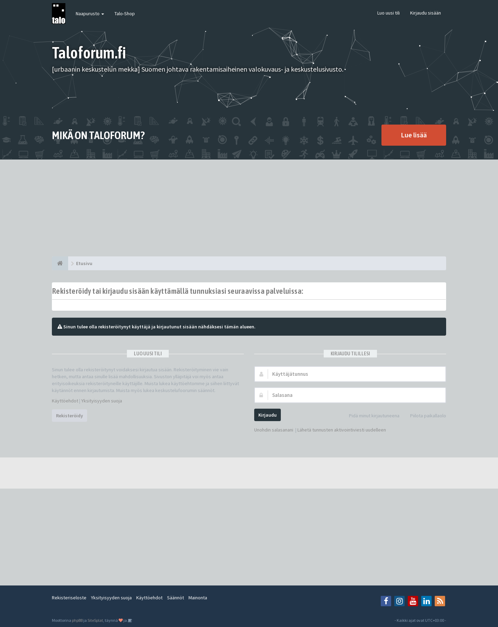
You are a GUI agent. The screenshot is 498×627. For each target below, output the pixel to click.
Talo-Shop (124, 13)
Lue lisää (414, 134)
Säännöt (175, 597)
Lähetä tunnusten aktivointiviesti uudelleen (341, 430)
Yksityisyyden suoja (101, 401)
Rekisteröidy (69, 415)
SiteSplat (95, 620)
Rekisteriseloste (69, 597)
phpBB (77, 620)
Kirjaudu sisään (425, 13)
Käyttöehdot (65, 401)
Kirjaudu (267, 415)
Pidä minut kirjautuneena (370, 416)
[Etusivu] (60, 263)
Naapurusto (90, 13)
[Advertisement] (249, 208)
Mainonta (197, 597)
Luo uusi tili (388, 13)
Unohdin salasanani (273, 430)
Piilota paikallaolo (424, 416)
